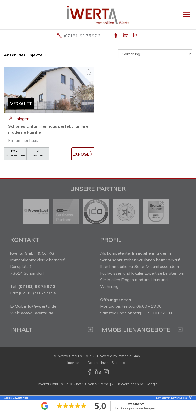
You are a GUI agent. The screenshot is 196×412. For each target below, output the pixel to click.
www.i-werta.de (37, 312)
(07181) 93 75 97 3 (82, 35)
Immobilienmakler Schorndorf (37, 259)
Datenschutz (98, 362)
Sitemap (118, 362)
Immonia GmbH (130, 356)
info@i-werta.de (40, 306)
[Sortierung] (155, 53)
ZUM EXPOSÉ (82, 153)
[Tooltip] (190, 398)
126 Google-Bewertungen (135, 408)
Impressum (75, 362)
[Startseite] (98, 14)
